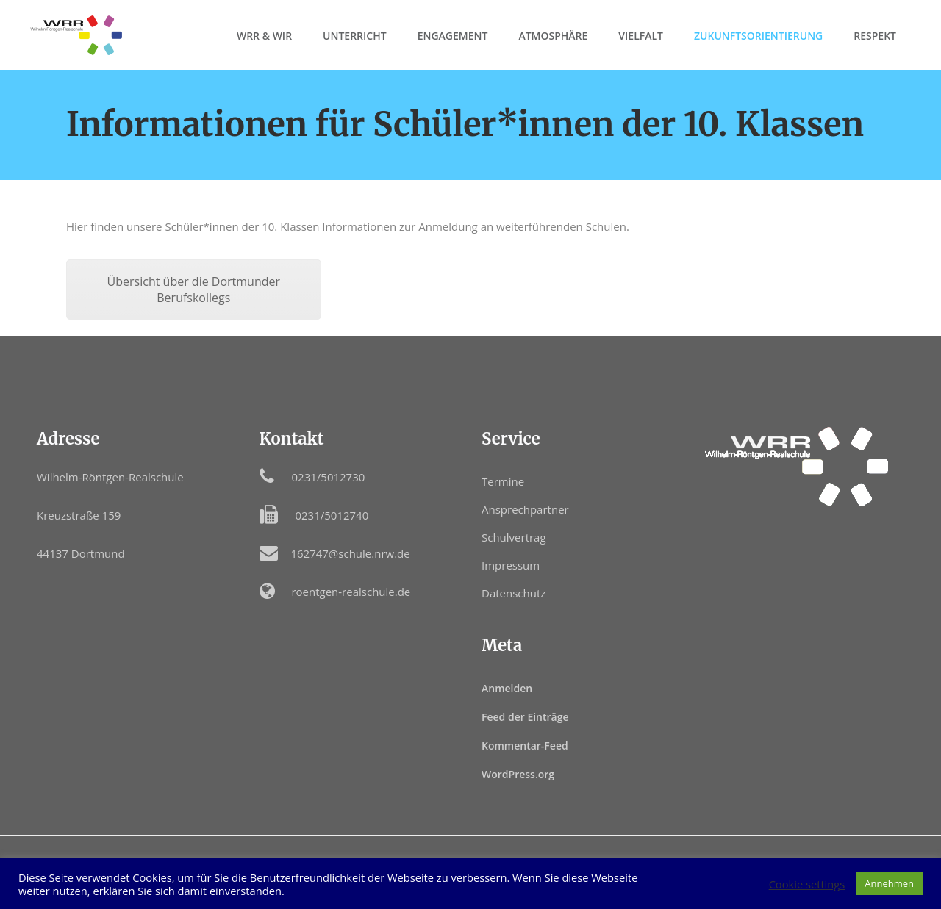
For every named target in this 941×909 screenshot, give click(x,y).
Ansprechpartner (525, 509)
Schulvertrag (514, 537)
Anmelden (507, 688)
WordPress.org (518, 774)
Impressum (511, 565)
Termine (503, 481)
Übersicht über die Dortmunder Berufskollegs (193, 289)
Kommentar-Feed (525, 745)
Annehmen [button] (889, 883)
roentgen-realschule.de (350, 591)
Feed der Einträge (525, 717)
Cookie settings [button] (807, 884)
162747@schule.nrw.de (349, 553)
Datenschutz (513, 593)
